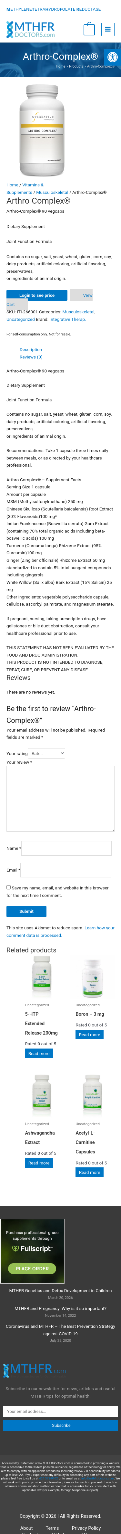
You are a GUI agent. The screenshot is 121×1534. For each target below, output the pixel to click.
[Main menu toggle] (108, 29)
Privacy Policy (86, 1528)
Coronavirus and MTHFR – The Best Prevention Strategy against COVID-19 (60, 1330)
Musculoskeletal (52, 192)
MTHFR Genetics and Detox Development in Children (60, 1290)
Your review (19, 762)
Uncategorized (20, 319)
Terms (52, 1528)
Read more (39, 1053)
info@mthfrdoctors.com (97, 1478)
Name (13, 848)
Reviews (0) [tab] (31, 356)
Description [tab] (31, 349)
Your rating (17, 753)
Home (12, 184)
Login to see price (37, 295)
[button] (112, 57)
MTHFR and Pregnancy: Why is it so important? (60, 1308)
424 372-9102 (48, 1478)
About (26, 1528)
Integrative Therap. (68, 319)
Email (13, 870)
